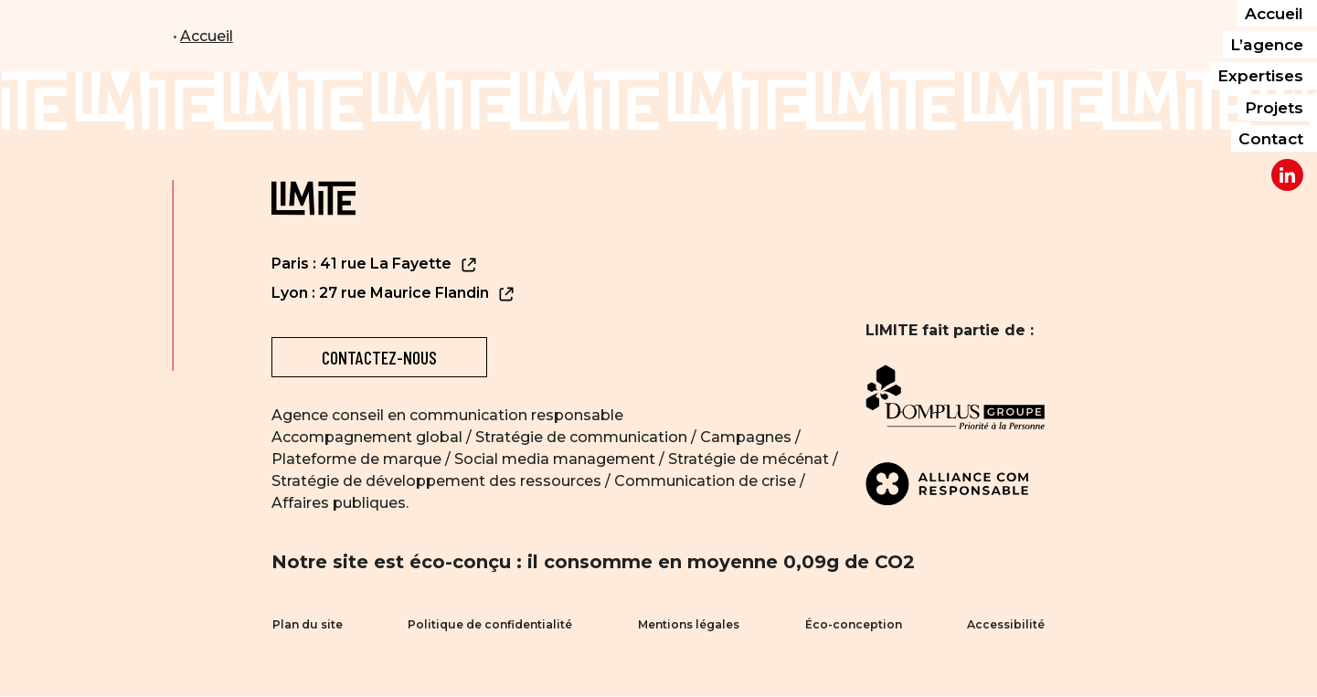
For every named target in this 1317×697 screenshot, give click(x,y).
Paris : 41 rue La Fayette (374, 264)
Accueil (206, 36)
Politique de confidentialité (490, 625)
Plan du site (306, 625)
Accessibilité (1007, 625)
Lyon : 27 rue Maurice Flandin (393, 293)
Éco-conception (853, 625)
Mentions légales (688, 625)
